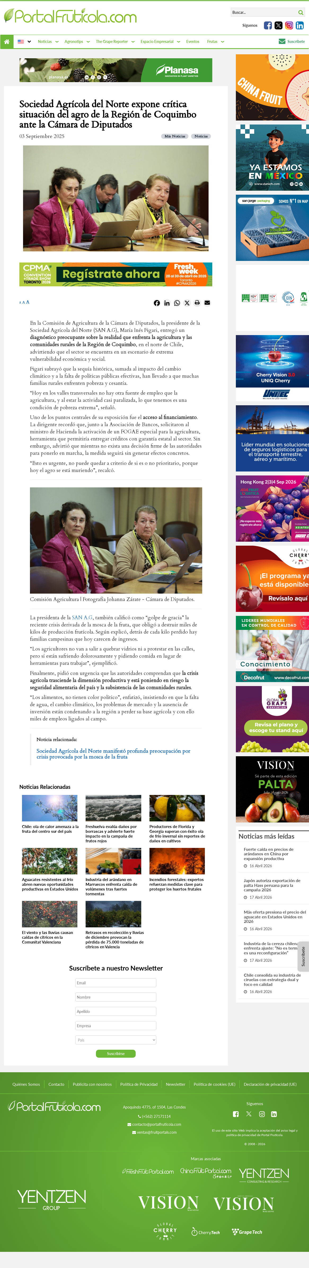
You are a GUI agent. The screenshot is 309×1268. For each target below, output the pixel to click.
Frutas (212, 41)
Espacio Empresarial (157, 41)
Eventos (192, 41)
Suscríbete (292, 41)
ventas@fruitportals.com (157, 1132)
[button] (24, 41)
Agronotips (74, 41)
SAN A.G (82, 617)
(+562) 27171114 (156, 1116)
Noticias (45, 41)
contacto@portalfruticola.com (156, 1124)
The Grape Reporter (112, 41)
